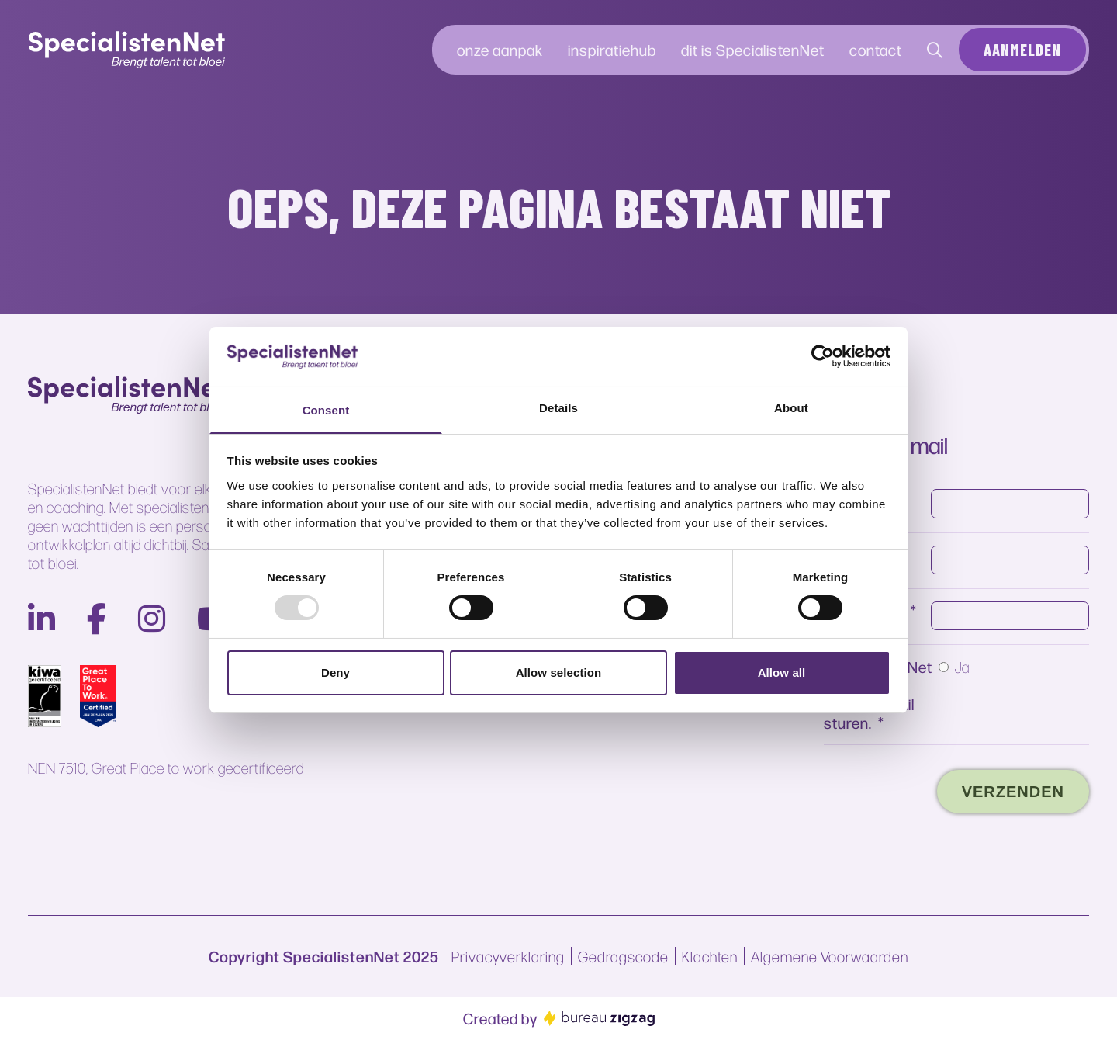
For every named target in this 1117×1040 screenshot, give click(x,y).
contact (875, 49)
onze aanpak (500, 49)
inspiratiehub (612, 49)
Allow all (782, 672)
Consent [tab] (326, 410)
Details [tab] (558, 407)
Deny (335, 672)
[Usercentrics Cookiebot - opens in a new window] (822, 356)
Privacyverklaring (508, 956)
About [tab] (791, 407)
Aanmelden (1022, 49)
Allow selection (559, 672)
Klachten (710, 956)
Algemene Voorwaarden (829, 956)
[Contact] (935, 50)
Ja (962, 666)
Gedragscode (623, 956)
